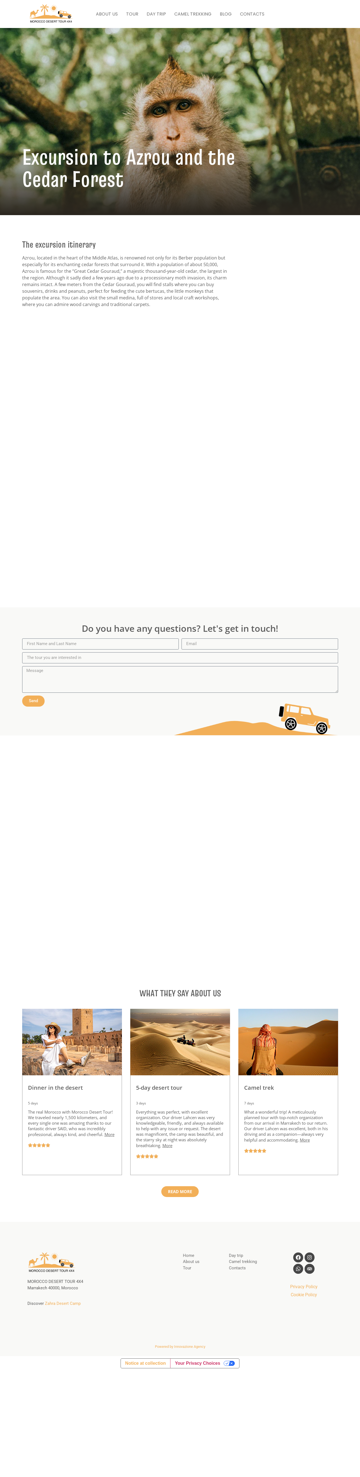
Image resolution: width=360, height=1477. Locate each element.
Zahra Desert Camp (63, 1303)
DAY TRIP (156, 14)
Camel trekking (243, 1261)
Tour (187, 1267)
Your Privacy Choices (197, 1363)
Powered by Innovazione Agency (180, 1346)
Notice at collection (145, 1363)
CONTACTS (252, 14)
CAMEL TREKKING (192, 14)
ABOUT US (107, 14)
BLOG (226, 14)
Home (188, 1255)
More (109, 1134)
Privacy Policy (304, 1286)
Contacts (237, 1267)
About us (191, 1261)
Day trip (236, 1255)
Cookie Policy (304, 1294)
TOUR (132, 14)
